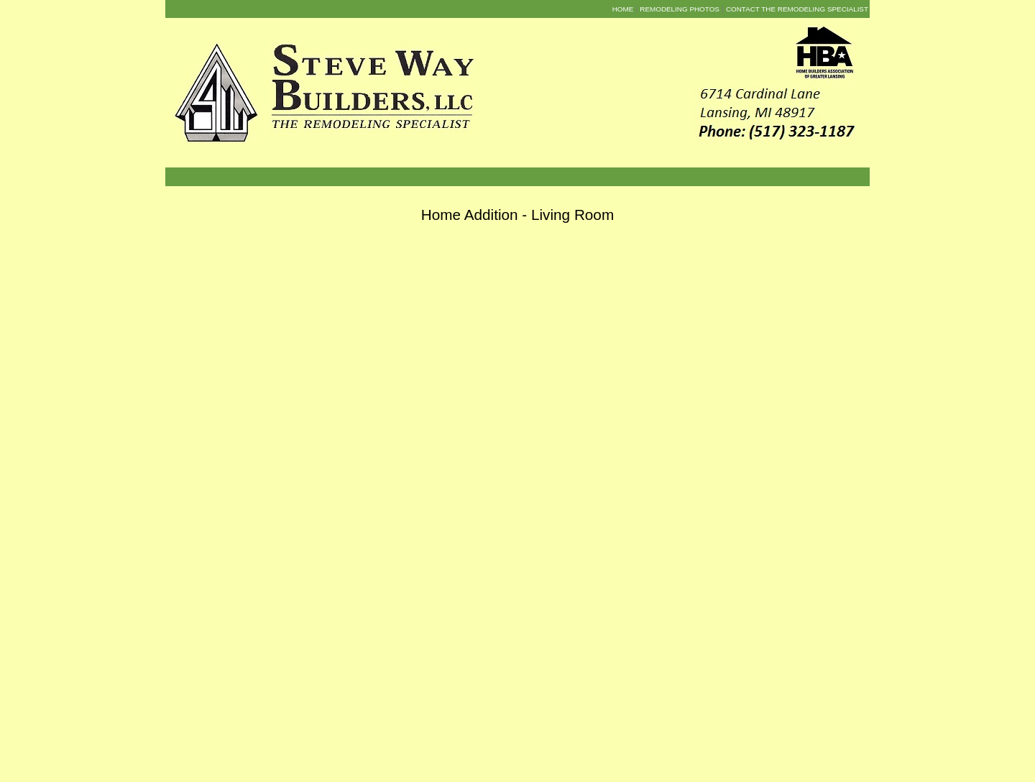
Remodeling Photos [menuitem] (679, 9)
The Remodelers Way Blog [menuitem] (587, 754)
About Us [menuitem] (402, 754)
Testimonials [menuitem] (444, 754)
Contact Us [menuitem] (656, 754)
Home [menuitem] (623, 9)
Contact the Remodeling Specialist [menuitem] (797, 9)
